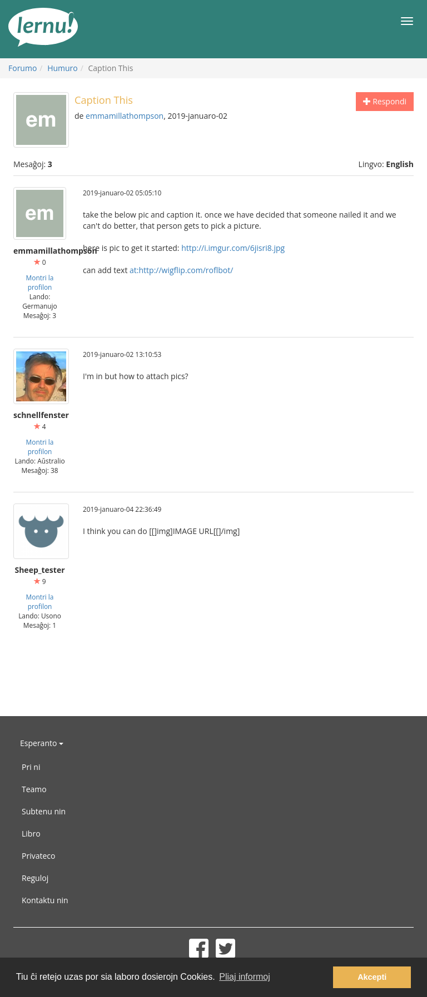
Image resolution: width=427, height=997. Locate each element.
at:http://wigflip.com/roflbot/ (181, 270)
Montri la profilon (40, 282)
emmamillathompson (124, 115)
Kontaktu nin (45, 900)
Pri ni (31, 767)
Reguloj (35, 878)
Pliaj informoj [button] (244, 976)
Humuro (62, 68)
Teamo (34, 789)
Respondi (384, 101)
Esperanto (41, 743)
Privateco (38, 855)
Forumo (22, 68)
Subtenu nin (44, 811)
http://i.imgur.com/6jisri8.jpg (233, 248)
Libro (31, 833)
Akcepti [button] (372, 977)
